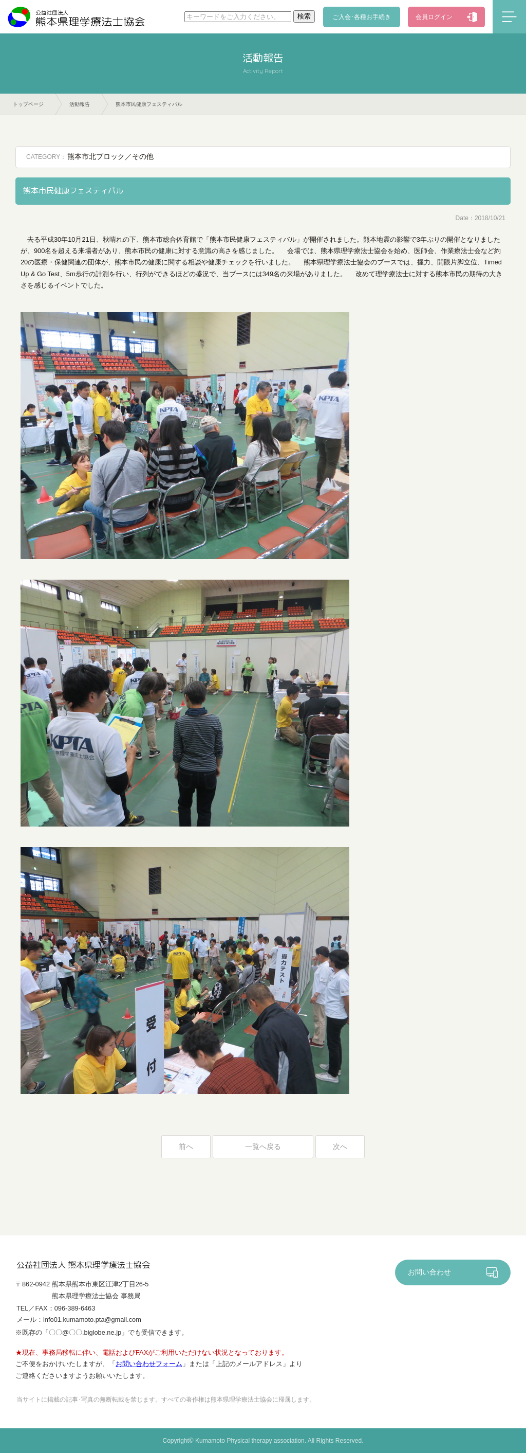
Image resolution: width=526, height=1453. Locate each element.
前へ (186, 1147)
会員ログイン (434, 17)
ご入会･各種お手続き (361, 17)
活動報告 (79, 104)
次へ (340, 1147)
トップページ (28, 104)
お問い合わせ (429, 1272)
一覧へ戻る (263, 1147)
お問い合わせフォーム (149, 1364)
